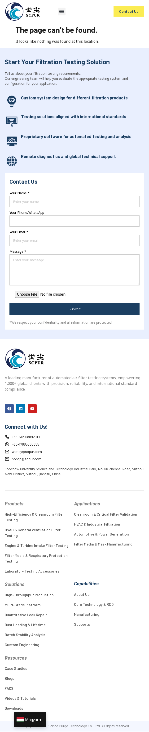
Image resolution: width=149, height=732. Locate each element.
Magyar (32, 719)
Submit (75, 309)
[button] (62, 11)
